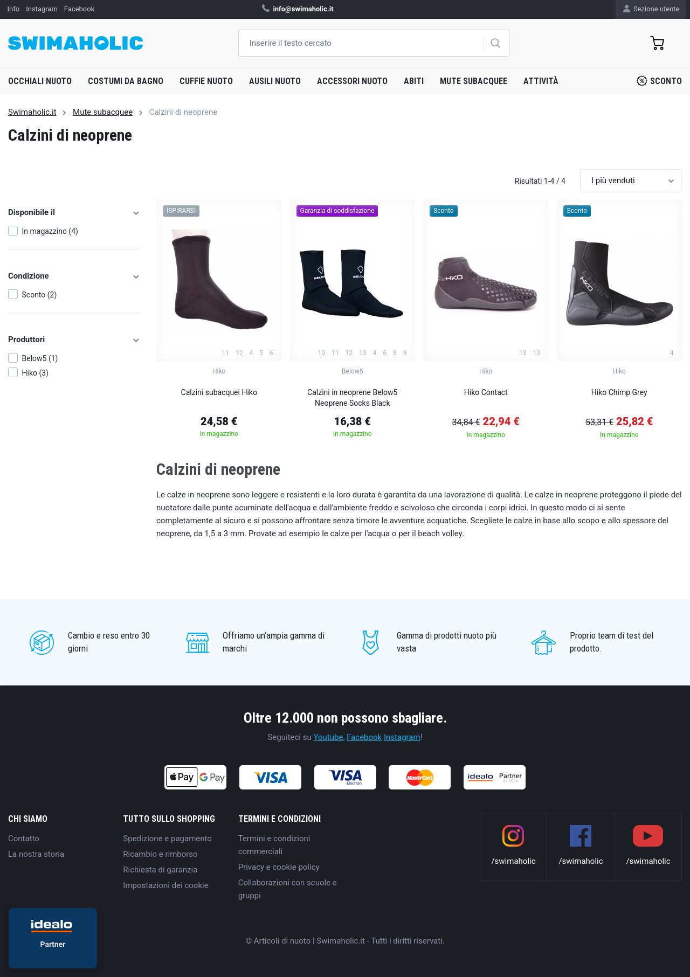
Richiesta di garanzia (160, 870)
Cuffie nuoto (206, 81)
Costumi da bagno (125, 81)
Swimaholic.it (32, 112)
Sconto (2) (39, 294)
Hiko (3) (35, 373)
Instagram (402, 737)
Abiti (414, 81)
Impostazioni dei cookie (165, 885)
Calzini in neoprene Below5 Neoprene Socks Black (352, 397)
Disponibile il (74, 212)
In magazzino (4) (50, 231)
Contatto (23, 838)
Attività (540, 81)
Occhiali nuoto (40, 81)
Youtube (328, 737)
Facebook (364, 737)
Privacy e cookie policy (279, 867)
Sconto (659, 80)
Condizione (74, 276)
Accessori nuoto (352, 81)
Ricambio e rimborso (160, 854)
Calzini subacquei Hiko (219, 392)
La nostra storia (36, 854)
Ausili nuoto (275, 81)
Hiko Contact (486, 392)
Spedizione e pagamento (167, 838)
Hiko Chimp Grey (619, 392)
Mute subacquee (473, 81)
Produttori (74, 339)
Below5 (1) (40, 358)
